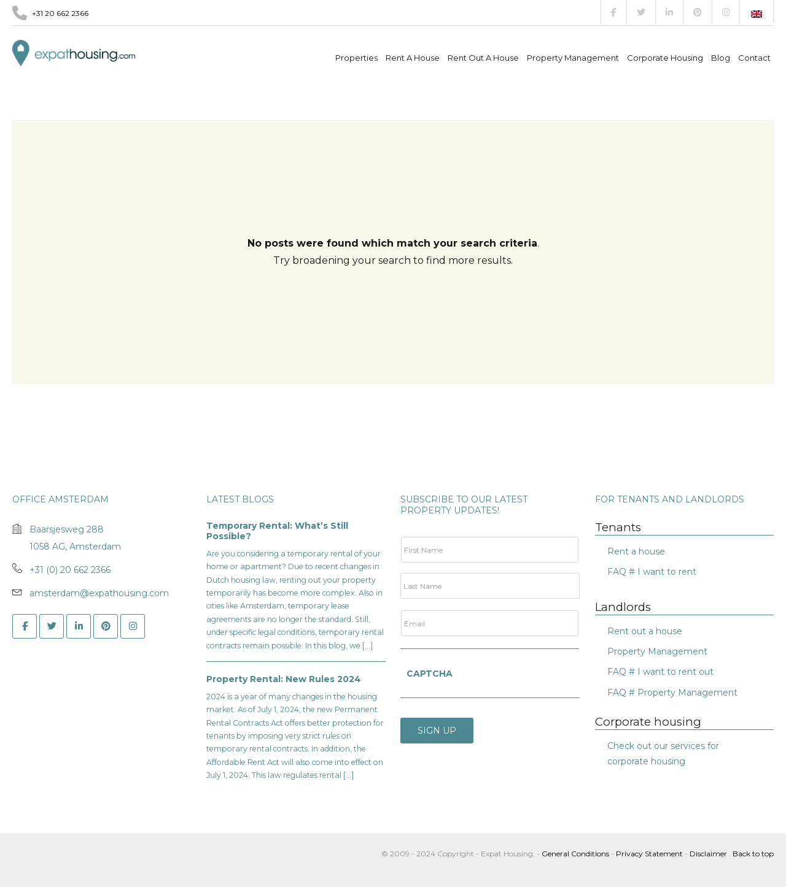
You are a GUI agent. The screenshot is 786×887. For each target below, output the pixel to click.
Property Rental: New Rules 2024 (283, 679)
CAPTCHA (430, 673)
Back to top (753, 853)
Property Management (657, 651)
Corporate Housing (665, 58)
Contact (754, 58)
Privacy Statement (649, 853)
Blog (720, 58)
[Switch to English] (756, 14)
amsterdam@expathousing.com (99, 593)
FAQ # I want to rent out (660, 671)
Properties (356, 58)
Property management (573, 58)
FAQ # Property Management (672, 692)
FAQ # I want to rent (651, 571)
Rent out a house (483, 58)
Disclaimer (708, 853)
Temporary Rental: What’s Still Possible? (277, 531)
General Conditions (576, 853)
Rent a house (413, 58)
